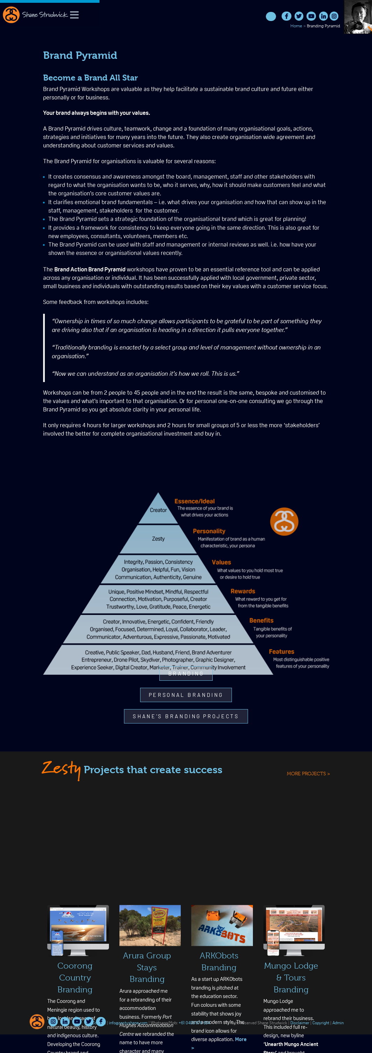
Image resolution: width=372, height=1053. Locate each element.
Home (296, 25)
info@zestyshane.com (128, 1023)
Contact (99, 1023)
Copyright (320, 1023)
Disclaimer (299, 1023)
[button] (186, 673)
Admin (338, 1023)
